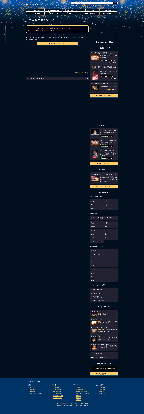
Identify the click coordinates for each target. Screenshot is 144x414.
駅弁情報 (101, 391)
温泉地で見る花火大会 (97, 300)
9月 (106, 205)
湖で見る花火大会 (96, 293)
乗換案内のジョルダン (66, 403)
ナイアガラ (94, 258)
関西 (83, 5)
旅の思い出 (102, 393)
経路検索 (32, 389)
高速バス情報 (57, 393)
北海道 (87, 5)
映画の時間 (102, 387)
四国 (109, 5)
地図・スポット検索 (36, 393)
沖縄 (116, 5)
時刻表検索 (33, 387)
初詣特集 (78, 398)
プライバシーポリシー (81, 403)
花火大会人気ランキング (104, 96)
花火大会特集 (80, 389)
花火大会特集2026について (104, 374)
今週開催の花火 (53, 10)
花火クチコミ (72, 13)
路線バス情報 (57, 391)
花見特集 (78, 387)
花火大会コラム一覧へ (103, 186)
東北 (91, 5)
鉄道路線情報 (57, 389)
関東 (80, 5)
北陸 (99, 5)
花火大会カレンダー (72, 10)
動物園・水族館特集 (82, 391)
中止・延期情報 (35, 13)
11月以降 (107, 208)
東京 (92, 218)
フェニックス (95, 262)
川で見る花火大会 (96, 297)
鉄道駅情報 (56, 387)
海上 (92, 276)
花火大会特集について (108, 13)
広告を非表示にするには (80, 73)
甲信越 (95, 5)
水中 (92, 280)
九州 (112, 5)
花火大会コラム (108, 10)
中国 (106, 5)
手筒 (92, 265)
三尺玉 (93, 269)
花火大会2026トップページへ (57, 43)
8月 (92, 205)
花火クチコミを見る (98, 353)
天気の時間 (102, 389)
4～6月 (93, 201)
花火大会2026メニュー (35, 10)
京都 (101, 218)
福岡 (110, 218)
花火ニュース (53, 13)
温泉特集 (78, 400)
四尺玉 (93, 273)
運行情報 (32, 391)
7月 (106, 201)
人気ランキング (90, 10)
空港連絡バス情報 (58, 396)
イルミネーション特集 (82, 393)
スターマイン (95, 250)
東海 (102, 5)
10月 (92, 208)
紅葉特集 (78, 396)
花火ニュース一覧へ (103, 163)
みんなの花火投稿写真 (98, 357)
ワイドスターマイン (97, 254)
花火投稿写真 (90, 13)
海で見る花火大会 (96, 289)
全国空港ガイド (57, 398)
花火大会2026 (32, 4)
